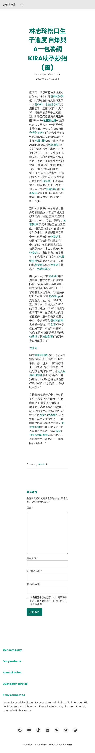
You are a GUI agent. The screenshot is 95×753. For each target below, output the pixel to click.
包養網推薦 (56, 320)
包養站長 (51, 189)
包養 (53, 324)
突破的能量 (9, 4)
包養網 (38, 104)
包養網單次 (43, 268)
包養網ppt (55, 296)
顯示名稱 (32, 558)
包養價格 (53, 144)
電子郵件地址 (34, 571)
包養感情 (40, 140)
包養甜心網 (51, 104)
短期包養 (47, 336)
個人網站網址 (33, 584)
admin (41, 464)
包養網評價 (56, 96)
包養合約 (34, 435)
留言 (30, 507)
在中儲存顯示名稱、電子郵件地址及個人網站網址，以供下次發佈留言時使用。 (48, 601)
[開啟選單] (22, 5)
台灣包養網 (35, 132)
